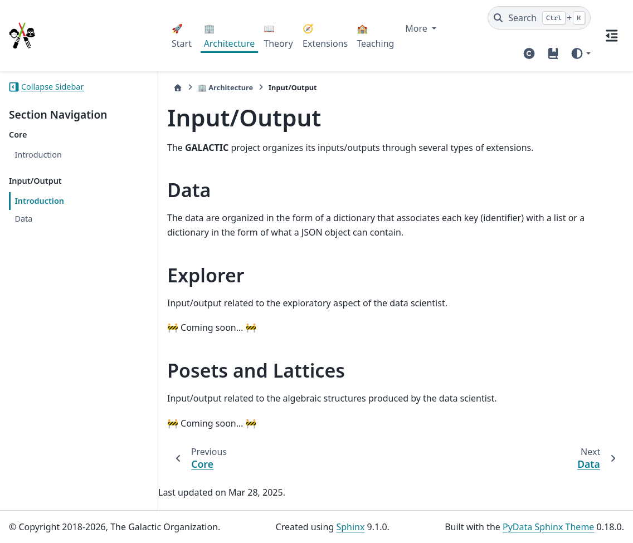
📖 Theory (278, 35)
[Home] (177, 88)
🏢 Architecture (229, 35)
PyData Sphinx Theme (548, 527)
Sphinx (350, 527)
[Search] (539, 18)
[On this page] (612, 35)
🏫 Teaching (375, 35)
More (417, 28)
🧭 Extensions (325, 35)
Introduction (38, 154)
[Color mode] (580, 53)
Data (23, 218)
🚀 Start (182, 35)
